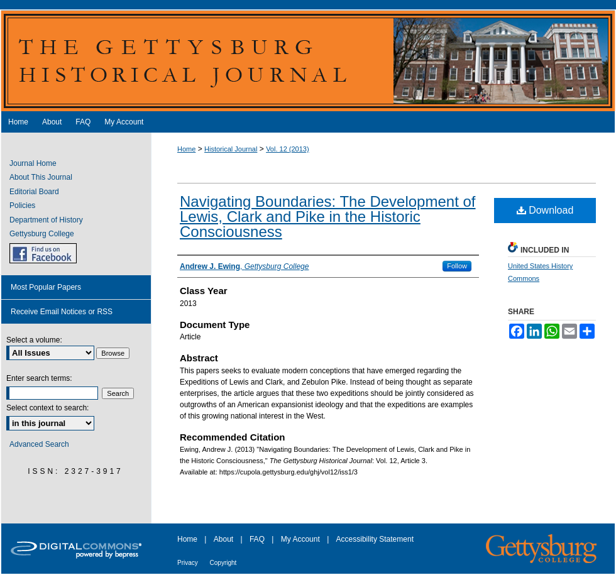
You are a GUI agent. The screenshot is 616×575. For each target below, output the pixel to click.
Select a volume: (34, 340)
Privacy (188, 562)
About (225, 539)
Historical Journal (230, 149)
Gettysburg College (41, 233)
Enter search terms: (39, 378)
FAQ (258, 539)
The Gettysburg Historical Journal (308, 60)
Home (186, 149)
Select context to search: (47, 407)
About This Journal (40, 177)
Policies (22, 205)
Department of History (46, 220)
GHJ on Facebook (43, 253)
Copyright (223, 562)
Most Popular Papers (46, 287)
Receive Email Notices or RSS (62, 311)
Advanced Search (39, 444)
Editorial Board (34, 191)
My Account (301, 539)
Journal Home (33, 163)
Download (545, 210)
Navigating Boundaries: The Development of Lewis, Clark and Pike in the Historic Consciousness (328, 216)
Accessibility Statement (375, 539)
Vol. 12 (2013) (287, 149)
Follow (457, 266)
